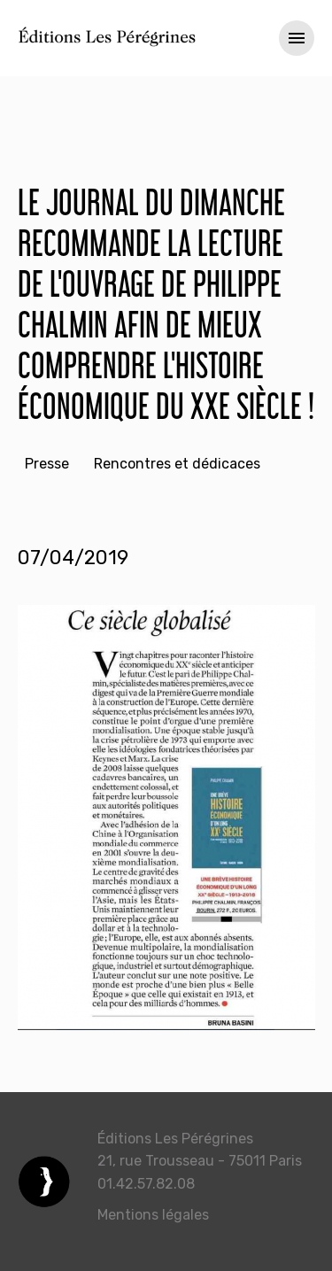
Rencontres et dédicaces (177, 463)
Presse (47, 463)
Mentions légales (153, 1214)
